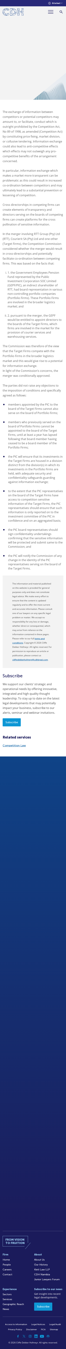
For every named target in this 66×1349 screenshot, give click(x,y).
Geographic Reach (13, 1304)
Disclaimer (31, 1329)
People (7, 1264)
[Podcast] (48, 1336)
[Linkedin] (36, 1336)
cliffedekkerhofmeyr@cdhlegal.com (30, 659)
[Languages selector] (55, 3)
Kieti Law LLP (42, 1269)
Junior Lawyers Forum (47, 1279)
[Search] (61, 12)
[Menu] (52, 12)
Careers (7, 1269)
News (6, 1309)
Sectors (7, 1294)
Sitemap (54, 1329)
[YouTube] (42, 1336)
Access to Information (16, 1324)
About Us (39, 1259)
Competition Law (14, 745)
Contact (7, 1274)
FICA (43, 1329)
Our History (41, 1264)
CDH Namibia (42, 1274)
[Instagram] (30, 1336)
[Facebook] (18, 1336)
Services (7, 1299)
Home (6, 1259)
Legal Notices (38, 1324)
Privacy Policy (15, 1329)
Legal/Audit (55, 1324)
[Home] (13, 12)
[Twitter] (24, 1336)
